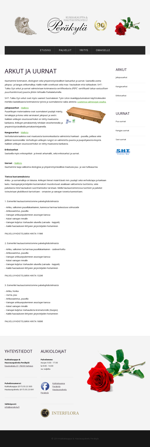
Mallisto (25, 107)
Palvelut (65, 50)
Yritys (84, 50)
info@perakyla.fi (12, 407)
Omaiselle (103, 50)
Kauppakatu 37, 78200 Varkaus (19, 366)
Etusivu (45, 50)
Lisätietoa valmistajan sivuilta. (91, 101)
